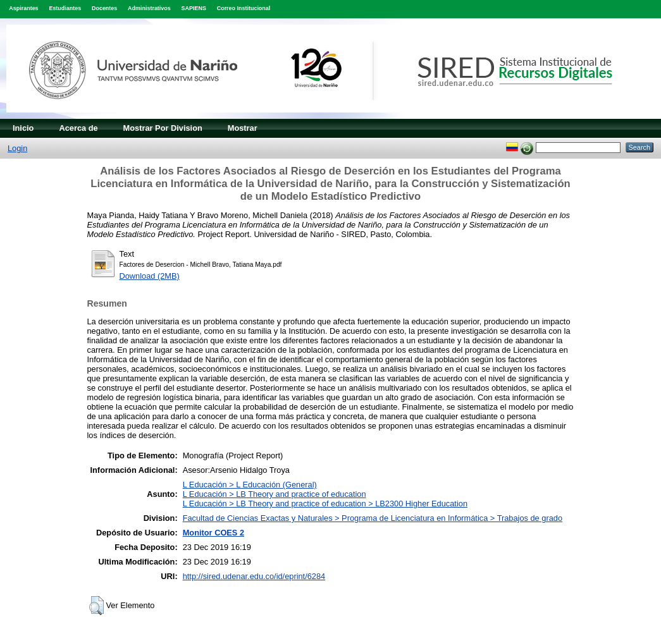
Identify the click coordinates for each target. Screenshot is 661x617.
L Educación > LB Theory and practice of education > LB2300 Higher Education (325, 503)
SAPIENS (194, 8)
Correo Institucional (244, 8)
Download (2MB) (150, 276)
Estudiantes (65, 8)
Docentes (104, 8)
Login (17, 148)
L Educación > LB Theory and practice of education (274, 494)
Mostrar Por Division (162, 128)
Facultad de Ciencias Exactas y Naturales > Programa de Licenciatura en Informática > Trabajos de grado (372, 518)
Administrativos (149, 8)
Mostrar (242, 128)
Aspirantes (23, 8)
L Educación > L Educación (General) (250, 484)
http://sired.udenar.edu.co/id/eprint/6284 (254, 576)
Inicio (23, 128)
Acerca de (78, 128)
